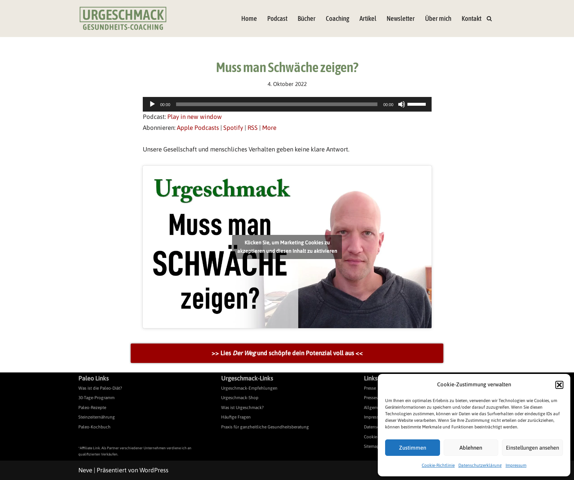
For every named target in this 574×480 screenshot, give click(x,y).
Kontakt (471, 18)
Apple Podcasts (198, 127)
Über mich (438, 18)
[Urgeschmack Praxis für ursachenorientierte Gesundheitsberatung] (123, 18)
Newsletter (401, 18)
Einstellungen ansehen (532, 448)
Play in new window (194, 116)
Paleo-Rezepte (92, 407)
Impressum (516, 465)
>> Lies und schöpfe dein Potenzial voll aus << (287, 353)
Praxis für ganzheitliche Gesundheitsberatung (265, 427)
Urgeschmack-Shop (239, 397)
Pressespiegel (377, 397)
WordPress (153, 470)
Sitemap (371, 446)
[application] (287, 104)
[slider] (276, 104)
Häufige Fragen (236, 417)
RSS (252, 127)
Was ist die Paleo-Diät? (100, 388)
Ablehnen (470, 448)
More (269, 127)
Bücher (307, 18)
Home (249, 18)
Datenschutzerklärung (480, 465)
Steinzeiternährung (96, 417)
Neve (85, 470)
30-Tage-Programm (96, 397)
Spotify (233, 127)
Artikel (367, 18)
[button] (559, 385)
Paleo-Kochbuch (94, 427)
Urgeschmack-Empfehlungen (249, 388)
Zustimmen (412, 448)
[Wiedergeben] (152, 104)
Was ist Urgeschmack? (242, 407)
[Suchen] (489, 18)
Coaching (337, 18)
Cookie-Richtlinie (438, 465)
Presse (370, 388)
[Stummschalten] (401, 104)
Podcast (277, 18)
